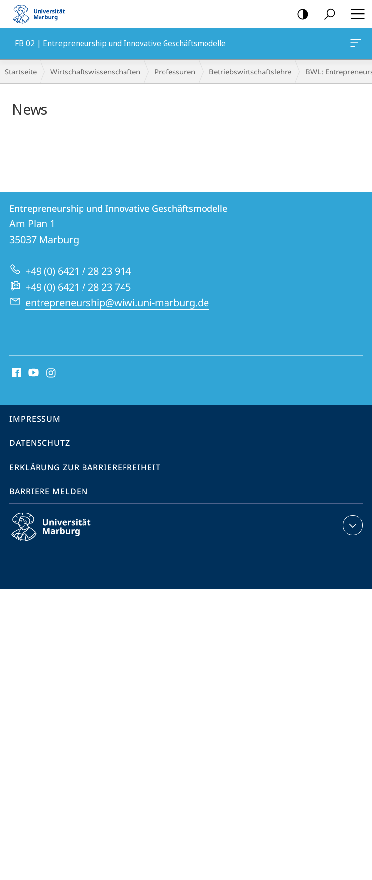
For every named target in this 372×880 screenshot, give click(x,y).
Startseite (21, 71)
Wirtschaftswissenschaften (95, 71)
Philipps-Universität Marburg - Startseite (42, 13)
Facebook (15, 373)
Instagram (51, 373)
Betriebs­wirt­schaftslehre (250, 71)
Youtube (32, 373)
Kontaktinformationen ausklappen (351, 525)
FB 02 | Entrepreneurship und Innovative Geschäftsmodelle (355, 45)
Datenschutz (39, 443)
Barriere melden (48, 491)
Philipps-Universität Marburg (59, 535)
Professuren (174, 71)
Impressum (35, 418)
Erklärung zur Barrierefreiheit (85, 467)
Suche (326, 14)
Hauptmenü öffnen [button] (355, 14)
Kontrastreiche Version (299, 14)
